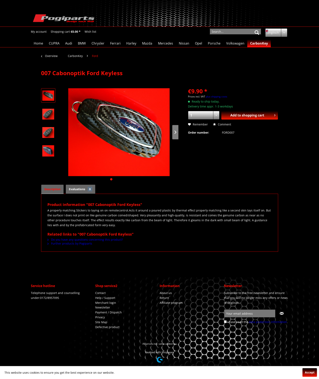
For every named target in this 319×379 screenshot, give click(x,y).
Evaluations (80, 189)
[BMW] (82, 43)
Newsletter (102, 307)
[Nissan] (184, 43)
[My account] (39, 32)
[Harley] (131, 43)
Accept (310, 372)
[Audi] (68, 43)
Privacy (100, 317)
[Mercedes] (165, 43)
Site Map (101, 322)
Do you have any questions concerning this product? (85, 239)
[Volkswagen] (235, 43)
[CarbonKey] (259, 43)
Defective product (107, 327)
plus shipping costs (216, 96)
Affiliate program (171, 303)
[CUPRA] (54, 43)
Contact (100, 293)
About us (166, 293)
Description (52, 189)
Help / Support (105, 298)
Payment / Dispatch (108, 312)
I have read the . (257, 322)
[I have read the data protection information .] (225, 321)
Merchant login (105, 303)
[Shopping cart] (66, 32)
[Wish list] (90, 32)
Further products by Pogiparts (69, 243)
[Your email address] (249, 313)
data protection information (268, 322)
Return (164, 298)
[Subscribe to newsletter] (281, 313)
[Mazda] (147, 43)
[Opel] (198, 43)
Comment (222, 124)
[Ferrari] (115, 43)
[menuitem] (39, 31)
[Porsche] (214, 43)
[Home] (38, 43)
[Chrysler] (98, 43)
